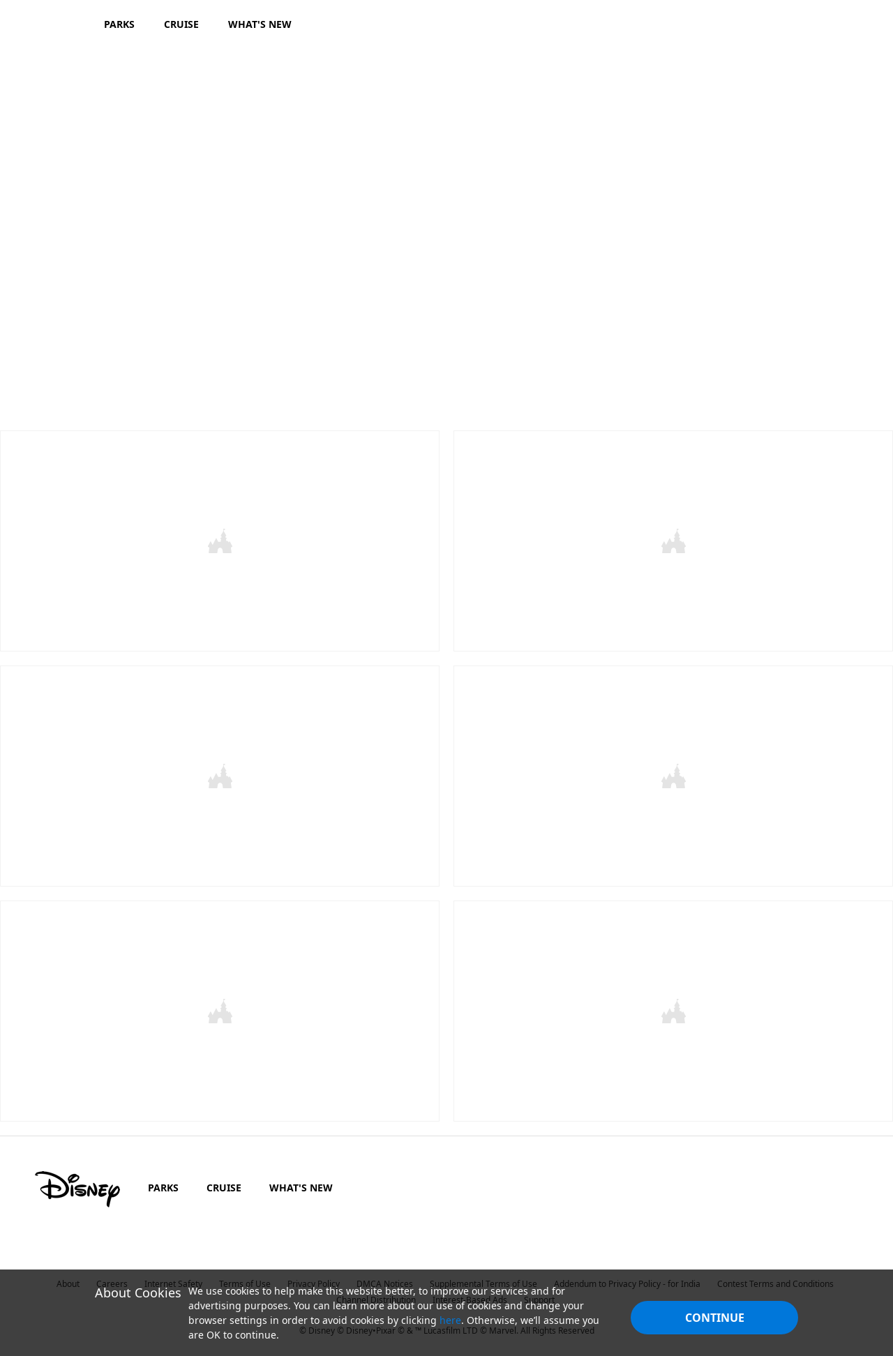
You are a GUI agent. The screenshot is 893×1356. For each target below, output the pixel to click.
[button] (686, 377)
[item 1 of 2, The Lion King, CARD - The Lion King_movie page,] (220, 774)
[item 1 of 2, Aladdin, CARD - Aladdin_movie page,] (220, 540)
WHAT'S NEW (301, 1183)
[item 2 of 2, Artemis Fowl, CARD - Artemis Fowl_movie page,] (673, 774)
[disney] (77, 1185)
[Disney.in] (50, 23)
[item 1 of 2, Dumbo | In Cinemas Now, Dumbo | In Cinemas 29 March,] (220, 1007)
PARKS (163, 1183)
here (450, 1320)
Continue (714, 1317)
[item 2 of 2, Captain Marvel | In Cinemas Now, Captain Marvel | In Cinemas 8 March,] (673, 1007)
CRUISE (224, 1183)
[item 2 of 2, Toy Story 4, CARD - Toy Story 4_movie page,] (673, 540)
